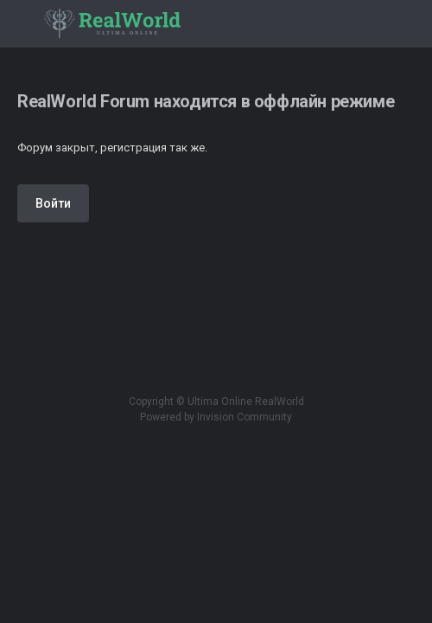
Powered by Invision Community (216, 417)
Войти (53, 203)
